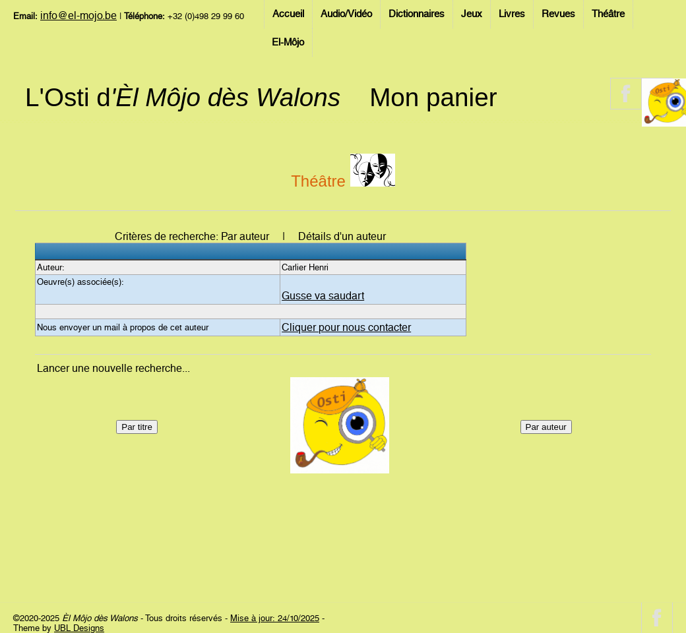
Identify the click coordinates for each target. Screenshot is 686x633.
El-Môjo (288, 42)
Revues (558, 14)
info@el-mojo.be (78, 15)
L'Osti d (182, 97)
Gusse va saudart (323, 295)
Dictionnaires (417, 14)
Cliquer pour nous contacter (346, 327)
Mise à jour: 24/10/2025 (274, 618)
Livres (512, 14)
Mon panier (433, 97)
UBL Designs (79, 628)
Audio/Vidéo (346, 14)
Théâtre (608, 14)
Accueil (288, 14)
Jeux (471, 14)
